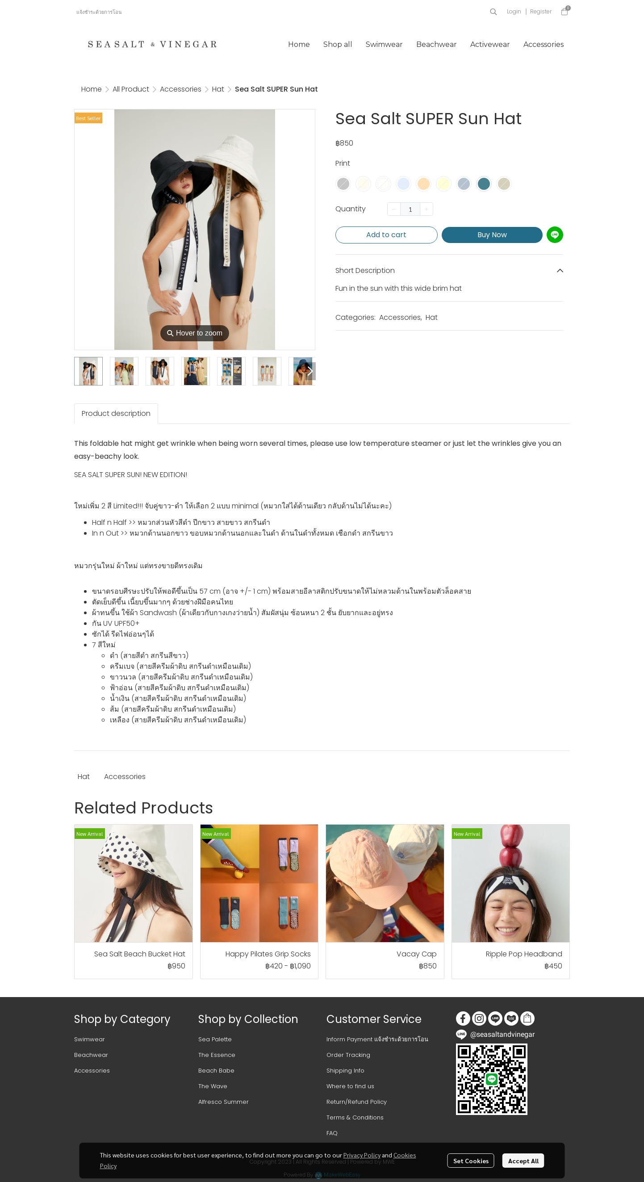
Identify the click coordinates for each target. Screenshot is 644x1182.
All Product (131, 89)
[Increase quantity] (426, 209)
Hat (218, 89)
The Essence (216, 1055)
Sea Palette (215, 1039)
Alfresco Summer (223, 1102)
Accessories (180, 89)
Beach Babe (216, 1070)
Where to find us (350, 1086)
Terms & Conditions (355, 1117)
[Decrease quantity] (394, 209)
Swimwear (89, 1039)
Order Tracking (348, 1055)
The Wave (212, 1086)
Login (514, 11)
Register (541, 11)
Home (91, 89)
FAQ (332, 1133)
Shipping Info (345, 1070)
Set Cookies (471, 1161)
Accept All (523, 1161)
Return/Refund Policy (356, 1102)
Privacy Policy (362, 1155)
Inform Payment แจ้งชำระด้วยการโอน (377, 1039)
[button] (493, 11)
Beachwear (91, 1055)
